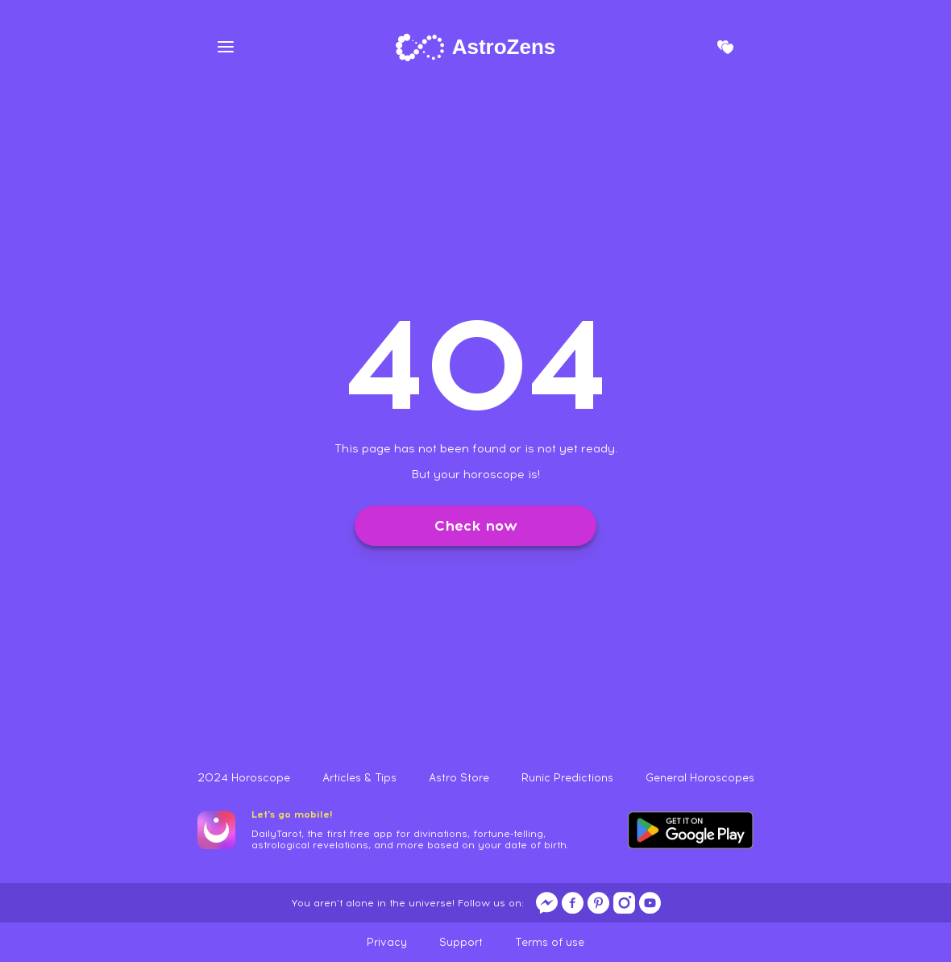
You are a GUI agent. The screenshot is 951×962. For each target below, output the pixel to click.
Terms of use (549, 942)
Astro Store (459, 778)
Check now (475, 526)
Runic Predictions (567, 778)
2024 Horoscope (243, 778)
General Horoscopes (700, 778)
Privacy (387, 942)
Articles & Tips (359, 778)
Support (461, 942)
